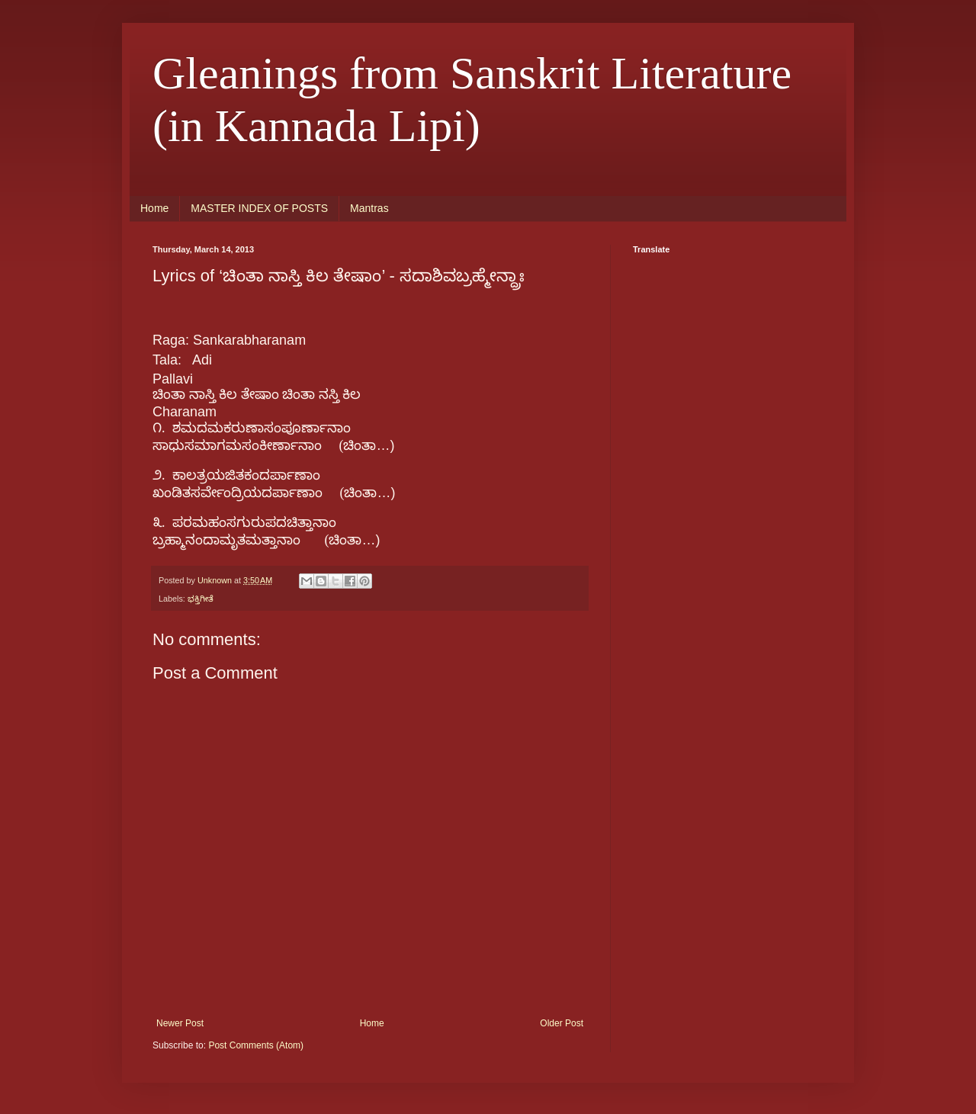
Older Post (561, 1023)
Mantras (369, 208)
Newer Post (180, 1023)
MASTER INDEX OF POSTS (259, 208)
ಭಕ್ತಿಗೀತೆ (201, 598)
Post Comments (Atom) (255, 1045)
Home (154, 208)
